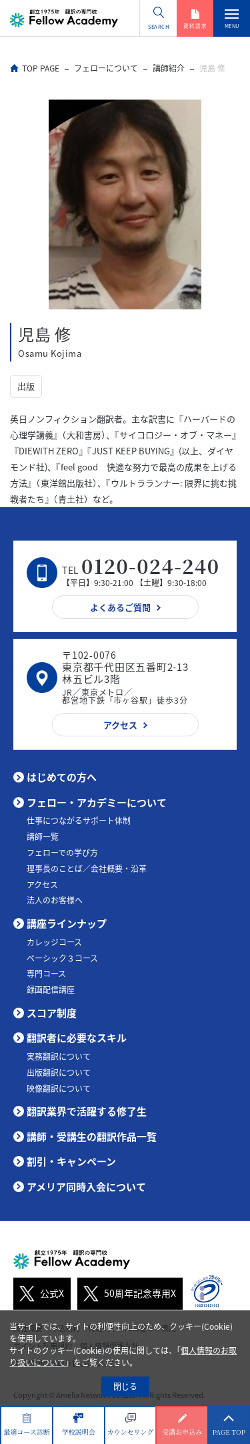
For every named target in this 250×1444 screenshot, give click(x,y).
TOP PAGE (40, 68)
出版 (26, 386)
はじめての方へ (62, 777)
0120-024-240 (150, 565)
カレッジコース (54, 942)
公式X (38, 1293)
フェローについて (106, 68)
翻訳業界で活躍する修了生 (87, 1111)
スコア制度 (52, 1013)
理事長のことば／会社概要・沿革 (87, 869)
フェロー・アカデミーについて (97, 802)
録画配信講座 (51, 990)
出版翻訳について (59, 1072)
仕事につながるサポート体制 (79, 821)
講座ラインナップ (67, 923)
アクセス (42, 885)
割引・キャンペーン (71, 1161)
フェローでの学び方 (62, 853)
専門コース (46, 974)
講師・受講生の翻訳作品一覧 (92, 1136)
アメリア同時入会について (86, 1186)
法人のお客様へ (55, 900)
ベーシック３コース (62, 958)
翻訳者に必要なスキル (77, 1037)
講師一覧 (43, 837)
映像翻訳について (59, 1088)
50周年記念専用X (126, 1293)
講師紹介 (169, 68)
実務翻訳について (59, 1056)
